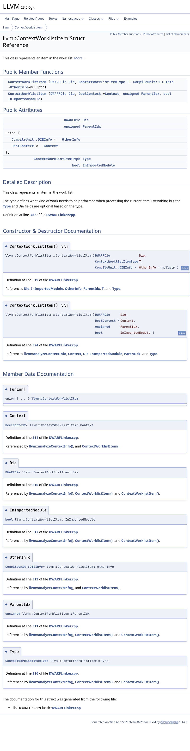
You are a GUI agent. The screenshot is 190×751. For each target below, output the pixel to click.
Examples (130, 18)
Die (71, 82)
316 (35, 673)
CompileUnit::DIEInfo (153, 82)
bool (167, 94)
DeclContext (90, 94)
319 (35, 280)
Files (113, 18)
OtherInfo (19, 87)
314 (35, 437)
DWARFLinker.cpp (60, 214)
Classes (96, 18)
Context (112, 94)
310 (35, 484)
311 (35, 626)
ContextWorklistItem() (101, 446)
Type (87, 159)
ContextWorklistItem (29, 27)
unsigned (131, 94)
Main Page (12, 18)
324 (35, 345)
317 (35, 532)
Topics (53, 18)
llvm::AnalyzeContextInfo (45, 353)
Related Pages (34, 18)
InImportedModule (24, 99)
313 (35, 579)
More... (79, 58)
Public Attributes (153, 34)
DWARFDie (58, 82)
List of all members (177, 34)
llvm (6, 27)
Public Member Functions (125, 34)
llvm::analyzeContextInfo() (51, 446)
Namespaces (73, 18)
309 (33, 214)
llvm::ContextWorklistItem (54, 398)
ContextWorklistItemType (102, 82)
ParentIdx (150, 94)
